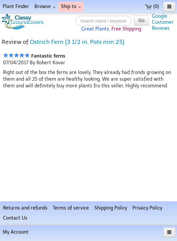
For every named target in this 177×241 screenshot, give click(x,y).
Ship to (71, 6)
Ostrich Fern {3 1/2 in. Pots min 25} (77, 42)
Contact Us (15, 218)
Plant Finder (16, 6)
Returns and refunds (25, 208)
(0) (152, 6)
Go (141, 20)
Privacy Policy (147, 208)
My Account (15, 232)
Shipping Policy (110, 208)
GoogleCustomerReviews (163, 22)
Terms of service (71, 208)
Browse (45, 6)
